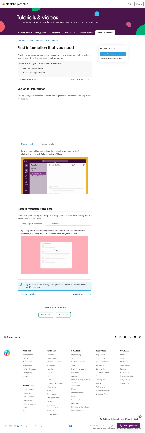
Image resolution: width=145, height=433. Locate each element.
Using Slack (40, 32)
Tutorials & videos (105, 32)
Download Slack (11, 426)
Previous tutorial (29, 79)
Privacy (24, 426)
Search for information (110, 54)
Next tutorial (77, 79)
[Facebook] (125, 337)
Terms (31, 426)
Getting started (25, 32)
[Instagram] (120, 337)
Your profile (54, 32)
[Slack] (7, 383)
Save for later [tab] (55, 223)
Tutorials (54, 40)
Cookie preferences (43, 426)
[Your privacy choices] (61, 426)
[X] (130, 337)
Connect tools (70, 32)
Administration (87, 32)
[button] (45, 314)
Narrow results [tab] (47, 144)
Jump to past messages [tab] (31, 223)
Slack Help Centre (26, 40)
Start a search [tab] (27, 144)
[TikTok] (140, 337)
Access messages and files (111, 58)
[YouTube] (135, 337)
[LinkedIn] (115, 337)
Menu (139, 4)
